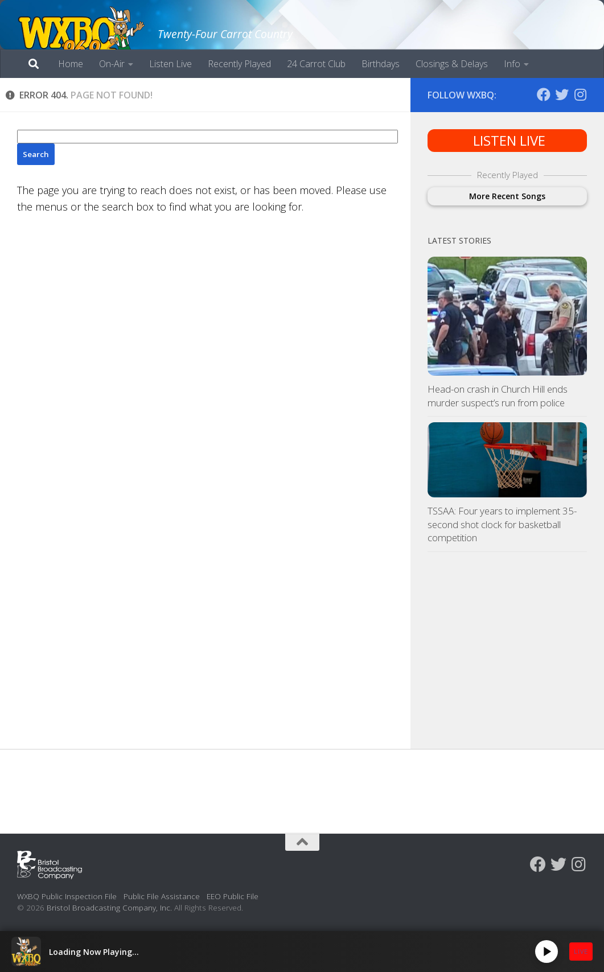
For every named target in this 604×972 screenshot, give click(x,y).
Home (70, 63)
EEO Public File (232, 896)
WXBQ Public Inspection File (67, 896)
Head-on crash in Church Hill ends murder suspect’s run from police (498, 395)
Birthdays (380, 63)
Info (512, 63)
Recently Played (239, 63)
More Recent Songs (507, 196)
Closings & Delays (452, 63)
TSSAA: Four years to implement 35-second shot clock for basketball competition (502, 524)
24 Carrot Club (316, 63)
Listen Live (170, 63)
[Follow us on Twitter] (562, 94)
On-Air (112, 63)
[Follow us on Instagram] (580, 94)
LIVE (581, 951)
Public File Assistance (162, 896)
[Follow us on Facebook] (543, 94)
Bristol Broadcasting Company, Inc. (109, 907)
